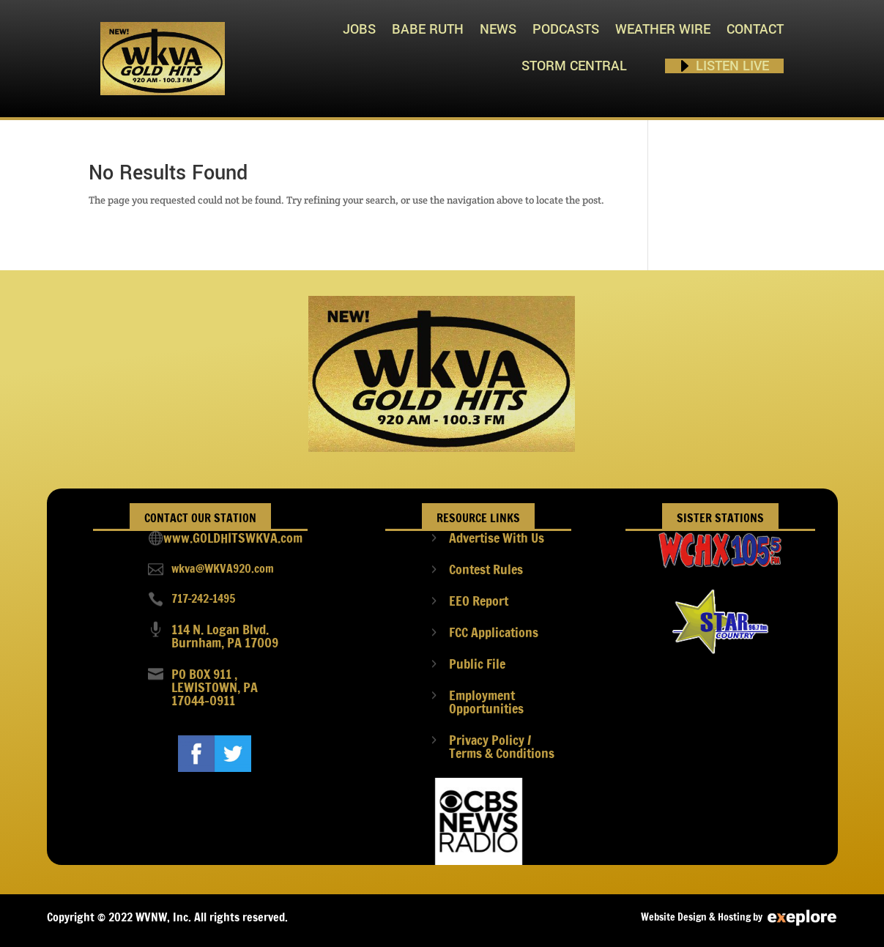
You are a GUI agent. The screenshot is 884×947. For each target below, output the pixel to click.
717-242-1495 (203, 598)
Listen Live (732, 66)
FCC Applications (493, 632)
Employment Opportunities (486, 702)
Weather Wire (662, 29)
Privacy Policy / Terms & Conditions (501, 746)
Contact (755, 29)
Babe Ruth (428, 29)
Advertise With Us (496, 537)
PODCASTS (565, 29)
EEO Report (478, 600)
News (498, 29)
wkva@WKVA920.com (222, 568)
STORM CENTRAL (574, 65)
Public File (477, 663)
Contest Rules (486, 569)
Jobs (359, 29)
